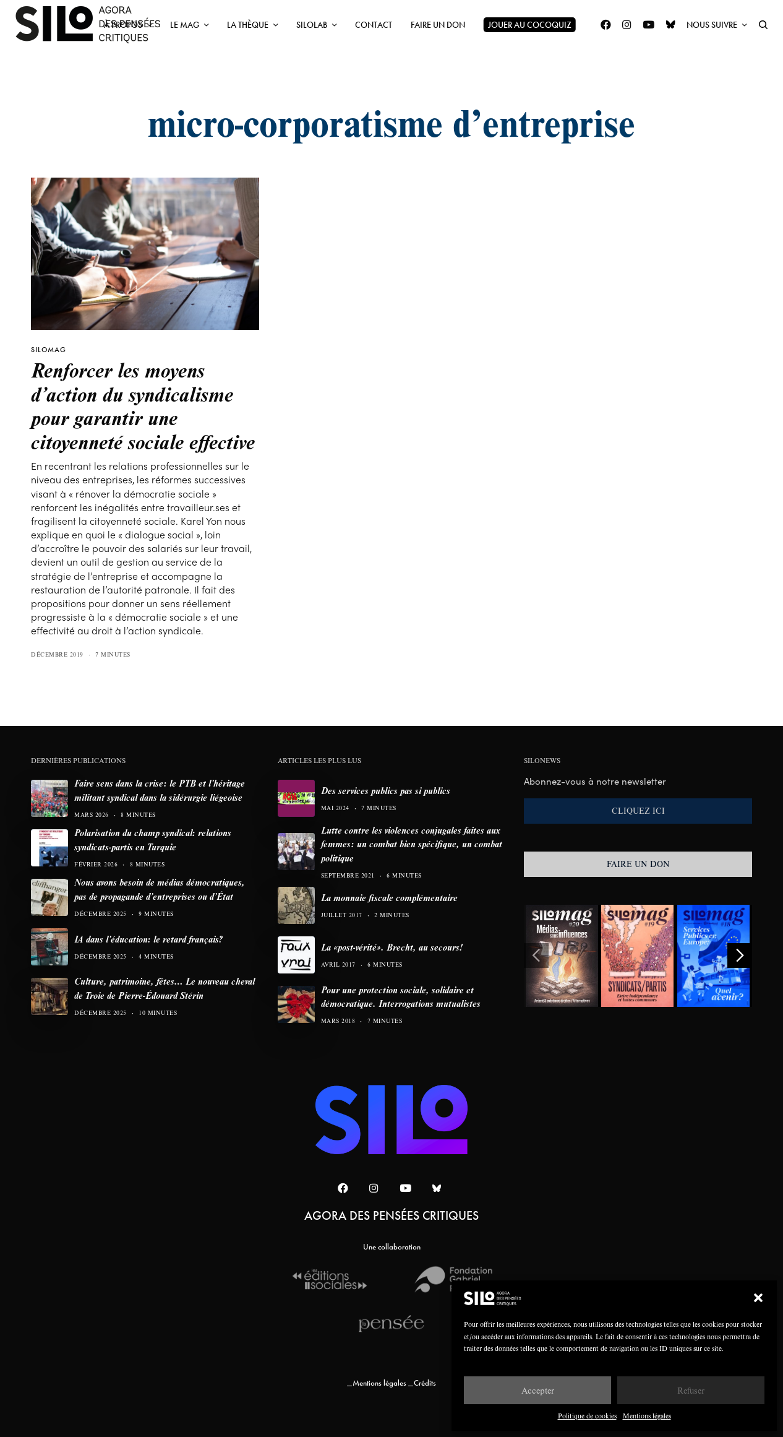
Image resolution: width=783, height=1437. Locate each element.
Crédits (425, 1383)
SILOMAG (48, 350)
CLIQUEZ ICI (638, 810)
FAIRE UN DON (638, 864)
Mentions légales (647, 1415)
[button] (758, 1298)
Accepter (537, 1390)
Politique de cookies (587, 1415)
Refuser (690, 1390)
